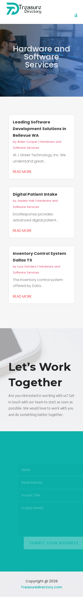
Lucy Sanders (27, 266)
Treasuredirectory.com (41, 587)
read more (22, 171)
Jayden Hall (25, 201)
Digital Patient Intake (35, 194)
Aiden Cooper (27, 142)
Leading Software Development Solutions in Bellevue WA (39, 128)
